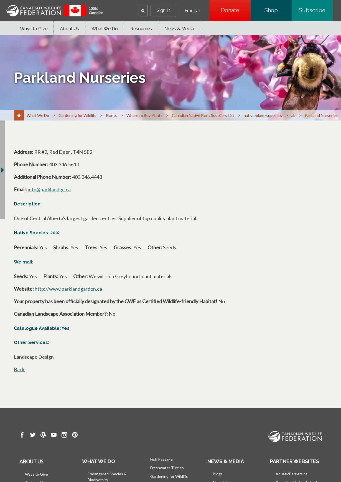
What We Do (104, 28)
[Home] (19, 115)
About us (31, 461)
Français (193, 10)
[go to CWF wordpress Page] (43, 436)
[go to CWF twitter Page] (32, 436)
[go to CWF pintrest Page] (75, 436)
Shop (278, 10)
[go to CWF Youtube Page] (54, 436)
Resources (141, 28)
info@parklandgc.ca (49, 189)
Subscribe (316, 10)
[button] (143, 10)
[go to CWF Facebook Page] (22, 436)
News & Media (179, 28)
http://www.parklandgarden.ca (68, 289)
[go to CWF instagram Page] (64, 436)
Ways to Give (33, 28)
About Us (69, 28)
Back (19, 369)
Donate (236, 10)
